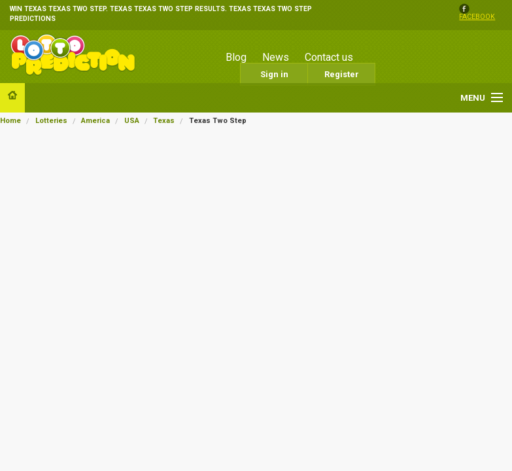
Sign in (274, 74)
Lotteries (51, 120)
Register (341, 74)
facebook (477, 17)
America (95, 120)
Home (10, 120)
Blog (236, 57)
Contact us (329, 57)
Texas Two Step (218, 120)
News (275, 57)
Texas (164, 120)
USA (131, 120)
